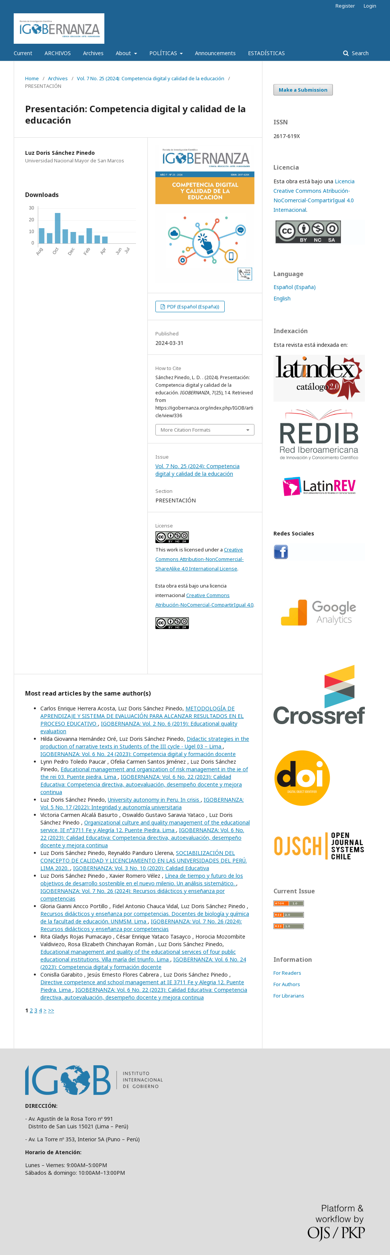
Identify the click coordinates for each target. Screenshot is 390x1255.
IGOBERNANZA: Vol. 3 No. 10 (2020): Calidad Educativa (141, 868)
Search (359, 53)
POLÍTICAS (164, 53)
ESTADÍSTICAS (266, 53)
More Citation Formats (186, 429)
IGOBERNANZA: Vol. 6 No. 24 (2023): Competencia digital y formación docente (138, 754)
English (282, 298)
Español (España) (294, 287)
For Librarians (288, 995)
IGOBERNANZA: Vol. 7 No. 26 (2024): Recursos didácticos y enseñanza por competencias (141, 925)
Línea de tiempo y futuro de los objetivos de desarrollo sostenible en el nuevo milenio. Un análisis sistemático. (141, 879)
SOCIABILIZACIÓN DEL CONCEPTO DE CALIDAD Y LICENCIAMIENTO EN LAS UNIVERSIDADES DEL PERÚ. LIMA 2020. (143, 860)
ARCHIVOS (58, 53)
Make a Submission (303, 89)
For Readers (287, 972)
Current (23, 53)
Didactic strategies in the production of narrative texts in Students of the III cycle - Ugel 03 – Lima (144, 742)
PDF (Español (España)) (192, 306)
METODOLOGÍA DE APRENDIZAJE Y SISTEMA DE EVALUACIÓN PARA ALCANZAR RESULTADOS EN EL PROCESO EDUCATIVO (142, 716)
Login (370, 5)
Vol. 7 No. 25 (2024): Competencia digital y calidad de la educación (150, 78)
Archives (93, 53)
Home (32, 78)
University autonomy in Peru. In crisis (154, 799)
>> (51, 1010)
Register (345, 5)
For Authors (286, 984)
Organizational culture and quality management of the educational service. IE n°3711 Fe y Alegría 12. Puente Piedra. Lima (145, 826)
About (124, 53)
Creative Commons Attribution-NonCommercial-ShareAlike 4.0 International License (199, 559)
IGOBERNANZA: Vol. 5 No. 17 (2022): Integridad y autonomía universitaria (142, 803)
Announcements (215, 53)
